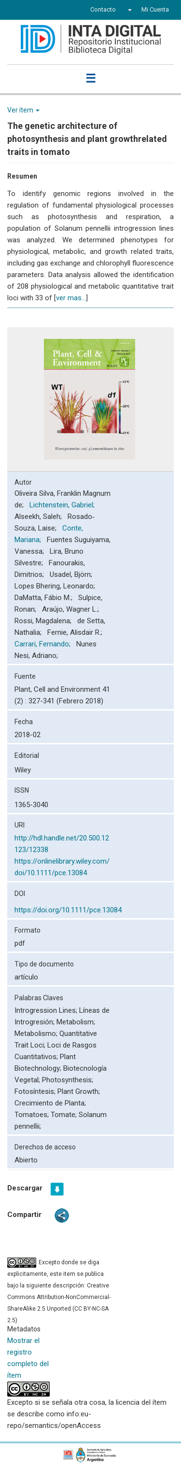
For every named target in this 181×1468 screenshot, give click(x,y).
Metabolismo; (36, 1033)
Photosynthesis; (67, 1080)
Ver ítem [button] (23, 110)
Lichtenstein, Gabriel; (63, 505)
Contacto (103, 9)
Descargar (24, 1188)
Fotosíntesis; (35, 1091)
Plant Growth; (78, 1091)
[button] (129, 9)
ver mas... (71, 298)
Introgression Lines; (46, 1010)
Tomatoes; (32, 1114)
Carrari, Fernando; (43, 644)
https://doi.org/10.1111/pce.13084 (68, 910)
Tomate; (65, 1114)
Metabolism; (75, 1022)
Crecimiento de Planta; (50, 1103)
